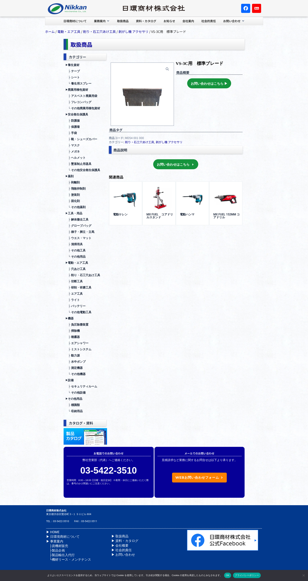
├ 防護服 (72, 120)
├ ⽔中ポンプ (75, 361)
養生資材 (72, 65)
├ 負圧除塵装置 (76, 324)
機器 (69, 318)
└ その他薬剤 (75, 207)
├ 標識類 (72, 405)
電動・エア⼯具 (68, 31)
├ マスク (72, 145)
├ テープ (72, 71)
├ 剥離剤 (72, 182)
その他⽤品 (73, 399)
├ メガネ (72, 151)
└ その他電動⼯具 (78, 312)
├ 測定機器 (74, 368)
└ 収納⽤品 (74, 411)
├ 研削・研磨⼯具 (78, 287)
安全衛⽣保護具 (76, 114)
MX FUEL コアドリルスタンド (159, 216)
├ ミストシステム (78, 349)
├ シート (72, 77)
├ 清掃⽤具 (74, 244)
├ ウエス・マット (78, 238)
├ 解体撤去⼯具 (76, 219)
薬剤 (69, 176)
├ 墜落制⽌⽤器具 (78, 164)
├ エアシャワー (76, 343)
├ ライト (72, 300)
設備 (69, 380)
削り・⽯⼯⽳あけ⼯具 (99, 31)
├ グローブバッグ (78, 225)
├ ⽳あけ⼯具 (75, 269)
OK (227, 575)
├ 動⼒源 (72, 355)
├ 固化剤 (72, 201)
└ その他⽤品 (75, 256)
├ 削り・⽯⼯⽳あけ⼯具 (82, 275)
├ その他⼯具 (75, 250)
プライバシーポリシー (247, 575)
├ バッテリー (75, 306)
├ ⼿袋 (71, 133)
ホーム (50, 31)
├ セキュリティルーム (81, 386)
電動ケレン (120, 214)
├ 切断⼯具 (74, 281)
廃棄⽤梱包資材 (76, 90)
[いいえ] (303, 575)
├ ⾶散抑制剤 (75, 188)
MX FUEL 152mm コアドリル (226, 216)
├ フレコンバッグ (78, 102)
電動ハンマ (187, 214)
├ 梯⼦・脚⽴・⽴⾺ (79, 232)
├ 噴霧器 (72, 337)
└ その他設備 (75, 392)
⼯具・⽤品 (73, 213)
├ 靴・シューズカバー (81, 139)
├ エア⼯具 (74, 293)
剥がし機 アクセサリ (133, 31)
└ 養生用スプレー (78, 83)
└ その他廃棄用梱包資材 (82, 108)
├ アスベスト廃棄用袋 (81, 96)
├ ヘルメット (75, 157)
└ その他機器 (75, 374)
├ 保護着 (72, 127)
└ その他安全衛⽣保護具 (82, 170)
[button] (101, 21)
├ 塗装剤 (72, 195)
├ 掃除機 (72, 330)
